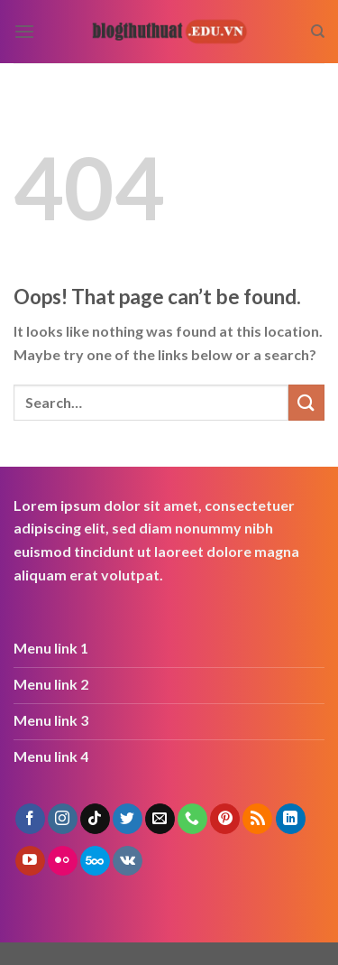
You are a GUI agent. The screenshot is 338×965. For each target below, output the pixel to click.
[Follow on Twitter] (127, 818)
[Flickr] (63, 861)
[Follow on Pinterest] (225, 818)
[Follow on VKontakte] (127, 861)
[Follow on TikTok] (95, 818)
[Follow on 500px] (95, 861)
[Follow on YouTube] (30, 861)
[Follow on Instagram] (63, 818)
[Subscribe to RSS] (257, 818)
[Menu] (24, 31)
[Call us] (192, 818)
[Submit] (306, 402)
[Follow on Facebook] (30, 818)
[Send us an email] (160, 818)
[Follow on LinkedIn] (291, 818)
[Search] (317, 31)
